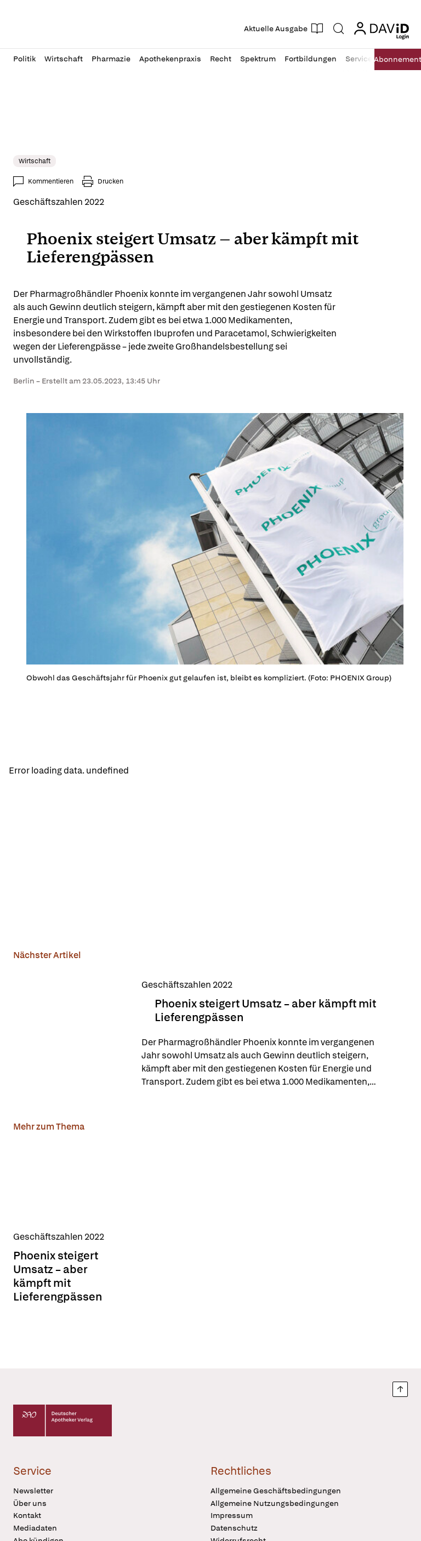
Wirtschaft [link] (34, 161)
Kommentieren (50, 181)
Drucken (110, 181)
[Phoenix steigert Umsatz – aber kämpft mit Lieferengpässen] (70, 1036)
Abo (394, 59)
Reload (152, 771)
